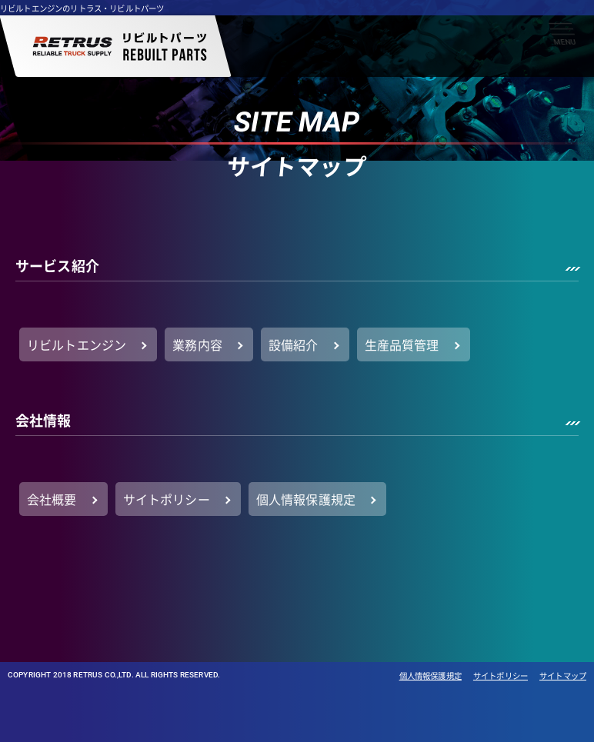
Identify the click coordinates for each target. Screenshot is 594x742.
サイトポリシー (500, 676)
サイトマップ (562, 676)
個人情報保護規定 (430, 676)
